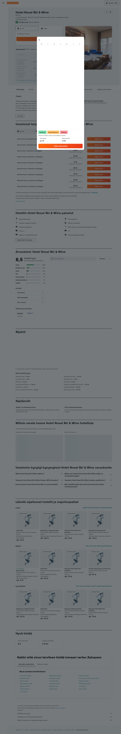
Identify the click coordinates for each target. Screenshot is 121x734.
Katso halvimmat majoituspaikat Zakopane (99, 546)
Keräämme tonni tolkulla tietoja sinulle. (64, 717)
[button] (3, 3)
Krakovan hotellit (84, 681)
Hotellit (26, 730)
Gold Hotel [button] (19, 530)
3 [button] (30, 50)
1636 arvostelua (34, 22)
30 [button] (57, 64)
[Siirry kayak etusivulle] (13, 3)
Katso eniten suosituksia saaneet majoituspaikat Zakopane (94, 586)
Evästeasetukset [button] (20, 201)
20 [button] (44, 59)
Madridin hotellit (24, 686)
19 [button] (39, 59)
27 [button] (44, 64)
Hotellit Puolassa (46, 730)
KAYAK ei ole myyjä (64, 713)
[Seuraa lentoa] (3, 30)
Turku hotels (23, 691)
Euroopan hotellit (35, 730)
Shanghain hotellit (54, 678)
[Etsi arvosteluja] (74, 258)
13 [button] (44, 55)
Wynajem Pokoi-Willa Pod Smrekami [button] (73, 531)
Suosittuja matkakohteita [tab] (26, 664)
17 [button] (30, 59)
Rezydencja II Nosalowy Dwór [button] (49, 530)
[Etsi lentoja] (3, 9)
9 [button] (57, 50)
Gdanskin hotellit (84, 676)
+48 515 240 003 (21, 20)
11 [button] (34, 55)
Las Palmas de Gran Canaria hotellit (89, 678)
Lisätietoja (94, 192)
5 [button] (39, 50)
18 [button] (34, 59)
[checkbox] (25, 315)
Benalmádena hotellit (26, 683)
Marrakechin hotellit (85, 683)
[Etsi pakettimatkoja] (3, 20)
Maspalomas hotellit (55, 676)
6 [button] (43, 50)
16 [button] (57, 55)
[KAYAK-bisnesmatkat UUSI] (3, 34)
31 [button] (30, 69)
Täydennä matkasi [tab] (42, 664)
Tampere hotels (24, 689)
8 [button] (52, 50)
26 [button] (39, 64)
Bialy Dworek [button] (20, 570)
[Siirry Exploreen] (3, 26)
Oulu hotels (82, 686)
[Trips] (3, 39)
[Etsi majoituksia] (3, 13)
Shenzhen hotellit (54, 683)
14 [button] (48, 55)
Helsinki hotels (53, 686)
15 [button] (53, 55)
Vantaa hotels (53, 689)
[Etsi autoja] (3, 16)
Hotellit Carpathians (58, 730)
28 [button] (48, 64)
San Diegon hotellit (25, 676)
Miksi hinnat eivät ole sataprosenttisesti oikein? (64, 720)
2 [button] (57, 46)
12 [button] (39, 55)
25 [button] (35, 64)
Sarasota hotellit (24, 678)
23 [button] (57, 59)
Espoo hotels (82, 689)
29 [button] (53, 64)
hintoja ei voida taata (60, 708)
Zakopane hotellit (69, 730)
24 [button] (30, 64)
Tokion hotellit (24, 681)
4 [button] (34, 50)
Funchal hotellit (53, 681)
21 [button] (48, 59)
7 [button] (48, 50)
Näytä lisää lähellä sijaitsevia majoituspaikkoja (97, 507)
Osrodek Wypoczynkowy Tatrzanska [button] (100, 569)
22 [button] (53, 59)
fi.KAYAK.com (19, 730)
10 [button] (30, 55)
